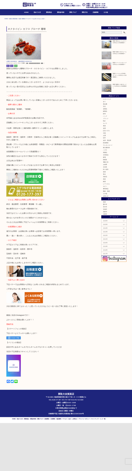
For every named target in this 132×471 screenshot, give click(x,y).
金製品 (105, 157)
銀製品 (105, 159)
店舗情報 (95, 12)
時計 (104, 169)
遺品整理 (58, 467)
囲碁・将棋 (106, 239)
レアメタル (106, 232)
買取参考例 (60, 12)
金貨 (104, 176)
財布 (104, 161)
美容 (104, 227)
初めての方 (37, 12)
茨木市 (105, 254)
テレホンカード (107, 193)
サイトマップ (94, 467)
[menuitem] (26, 12)
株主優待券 (106, 195)
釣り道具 (105, 217)
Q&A (69, 467)
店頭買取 (46, 467)
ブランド (105, 166)
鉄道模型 (105, 190)
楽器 (104, 220)
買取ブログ (73, 12)
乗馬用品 (105, 236)
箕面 (16, 113)
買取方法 (85, 12)
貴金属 (105, 152)
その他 (106, 12)
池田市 (105, 259)
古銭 (104, 181)
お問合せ (74, 467)
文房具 (105, 215)
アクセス (64, 467)
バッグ (105, 164)
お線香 (105, 212)
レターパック (107, 147)
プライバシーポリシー (84, 467)
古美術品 (105, 203)
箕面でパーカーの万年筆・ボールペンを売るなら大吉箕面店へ (120, 123)
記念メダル (106, 178)
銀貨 (104, 229)
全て (8, 113)
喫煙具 (105, 207)
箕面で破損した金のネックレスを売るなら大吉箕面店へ (120, 134)
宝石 (12, 113)
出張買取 (52, 467)
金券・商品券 (107, 188)
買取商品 (49, 12)
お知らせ (105, 244)
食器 (104, 173)
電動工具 (105, 210)
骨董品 (105, 200)
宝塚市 (105, 257)
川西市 (105, 262)
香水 (104, 222)
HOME (26, 12)
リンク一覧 (102, 467)
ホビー (105, 234)
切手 (104, 186)
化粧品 (105, 224)
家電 (104, 205)
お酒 (104, 183)
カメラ (105, 171)
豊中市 (105, 252)
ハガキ (105, 198)
